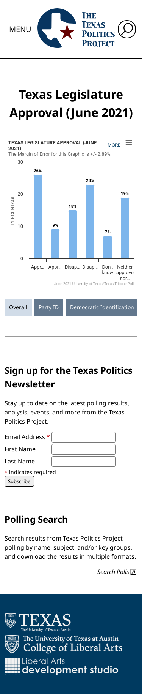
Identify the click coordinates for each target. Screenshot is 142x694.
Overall (18, 307)
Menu (20, 29)
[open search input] (127, 29)
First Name (20, 449)
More (114, 145)
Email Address (27, 437)
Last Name (20, 461)
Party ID (49, 307)
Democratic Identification (102, 307)
